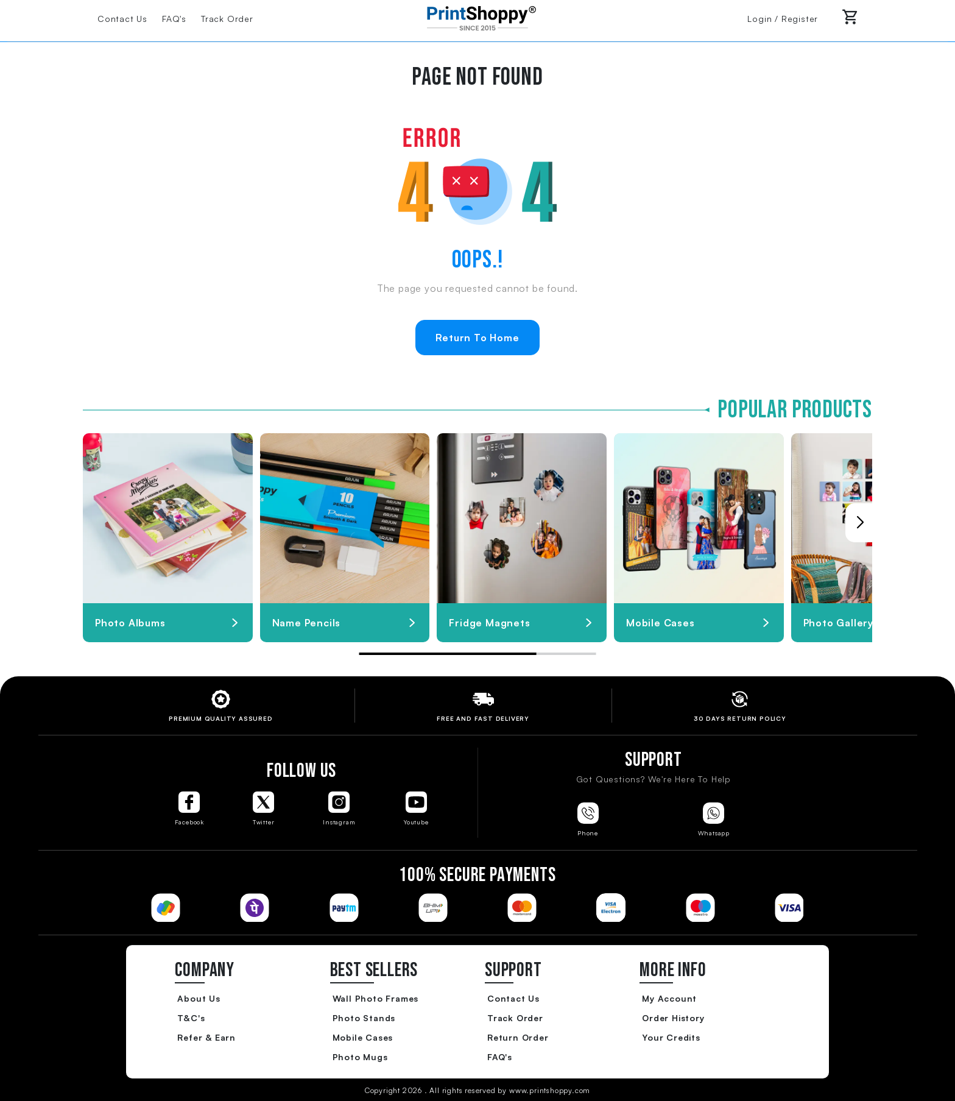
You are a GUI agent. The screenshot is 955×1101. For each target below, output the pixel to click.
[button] (860, 522)
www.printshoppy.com (549, 1090)
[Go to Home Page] (477, 17)
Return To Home (477, 337)
